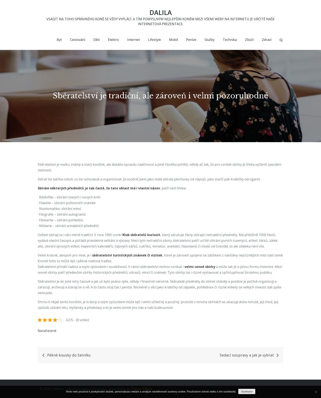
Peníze (191, 40)
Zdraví (266, 40)
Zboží (249, 40)
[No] (316, 392)
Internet (133, 40)
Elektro (113, 40)
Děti (96, 40)
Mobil (173, 40)
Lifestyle (154, 40)
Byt (59, 40)
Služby (210, 40)
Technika (230, 40)
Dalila (160, 12)
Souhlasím (247, 391)
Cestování (77, 40)
